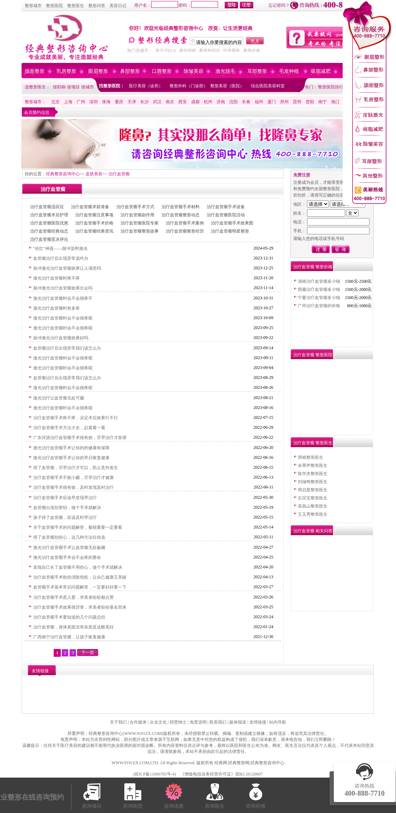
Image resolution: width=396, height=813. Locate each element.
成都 (195, 101)
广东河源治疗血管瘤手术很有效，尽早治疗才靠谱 (79, 437)
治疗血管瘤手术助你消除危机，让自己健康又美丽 (79, 577)
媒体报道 (237, 722)
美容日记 (118, 5)
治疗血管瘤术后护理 (49, 214)
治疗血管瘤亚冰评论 (49, 239)
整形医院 (54, 5)
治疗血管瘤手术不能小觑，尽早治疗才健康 (73, 477)
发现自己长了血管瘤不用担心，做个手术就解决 (77, 567)
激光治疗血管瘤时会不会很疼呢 (63, 318)
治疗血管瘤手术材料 (180, 206)
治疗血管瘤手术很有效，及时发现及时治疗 (73, 487)
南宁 (322, 101)
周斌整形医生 (310, 457)
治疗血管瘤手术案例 (185, 223)
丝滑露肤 (231, 50)
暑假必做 (251, 50)
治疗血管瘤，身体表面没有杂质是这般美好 (73, 627)
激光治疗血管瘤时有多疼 (56, 308)
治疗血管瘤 (119, 173)
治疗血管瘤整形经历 (185, 231)
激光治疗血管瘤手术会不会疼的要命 (67, 557)
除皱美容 (193, 71)
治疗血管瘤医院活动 (226, 214)
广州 (81, 101)
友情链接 (257, 722)
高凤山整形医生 (312, 506)
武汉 (157, 101)
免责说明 (198, 722)
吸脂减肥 (321, 71)
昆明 (297, 101)
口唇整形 (162, 71)
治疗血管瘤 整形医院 (312, 354)
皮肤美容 (93, 173)
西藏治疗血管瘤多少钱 (319, 289)
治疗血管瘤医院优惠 (49, 223)
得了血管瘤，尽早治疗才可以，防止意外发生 (75, 467)
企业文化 (158, 722)
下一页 (87, 652)
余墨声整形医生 (312, 465)
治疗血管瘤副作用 (137, 214)
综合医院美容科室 (268, 85)
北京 (55, 101)
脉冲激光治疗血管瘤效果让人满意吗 (67, 268)
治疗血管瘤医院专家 (139, 223)
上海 (68, 101)
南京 (170, 101)
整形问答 (96, 5)
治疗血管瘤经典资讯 (94, 231)
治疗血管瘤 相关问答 (312, 530)
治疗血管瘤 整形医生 (312, 442)
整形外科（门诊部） (189, 85)
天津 (132, 101)
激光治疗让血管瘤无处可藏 (58, 398)
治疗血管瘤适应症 (47, 206)
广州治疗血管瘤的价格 (319, 305)
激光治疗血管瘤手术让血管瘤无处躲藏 (69, 547)
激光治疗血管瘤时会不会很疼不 (63, 298)
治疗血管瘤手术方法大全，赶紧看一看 (69, 427)
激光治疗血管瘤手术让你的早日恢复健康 (71, 457)
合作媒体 (138, 722)
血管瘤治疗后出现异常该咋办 (60, 258)
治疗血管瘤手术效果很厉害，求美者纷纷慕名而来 (79, 607)
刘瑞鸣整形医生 (312, 481)
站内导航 (277, 722)
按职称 (59, 86)
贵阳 (310, 101)
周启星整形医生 (312, 489)
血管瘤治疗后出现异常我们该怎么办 (67, 348)
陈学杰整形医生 (312, 473)
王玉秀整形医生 (312, 514)
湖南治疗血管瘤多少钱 (319, 281)
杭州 (208, 101)
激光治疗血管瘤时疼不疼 (56, 278)
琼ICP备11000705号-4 (154, 774)
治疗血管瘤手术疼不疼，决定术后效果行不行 (75, 417)
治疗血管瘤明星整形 (230, 231)
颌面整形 (35, 71)
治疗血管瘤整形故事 (139, 231)
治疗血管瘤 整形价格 (312, 266)
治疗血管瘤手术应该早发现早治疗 (65, 497)
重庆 (119, 101)
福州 (259, 101)
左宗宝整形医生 (312, 498)
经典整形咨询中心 (63, 173)
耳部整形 (257, 71)
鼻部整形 (130, 71)
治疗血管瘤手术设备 (226, 206)
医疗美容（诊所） (146, 85)
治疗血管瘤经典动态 (49, 231)
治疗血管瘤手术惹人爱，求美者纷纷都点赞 (73, 597)
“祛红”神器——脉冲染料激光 (60, 248)
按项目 (73, 86)
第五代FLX (165, 50)
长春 (246, 101)
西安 (182, 101)
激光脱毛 (225, 71)
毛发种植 (289, 71)
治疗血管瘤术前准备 (90, 206)
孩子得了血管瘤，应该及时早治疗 (65, 517)
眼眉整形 (98, 71)
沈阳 (233, 101)
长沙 (144, 101)
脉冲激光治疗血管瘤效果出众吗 (63, 288)
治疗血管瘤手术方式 (135, 206)
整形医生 (75, 5)
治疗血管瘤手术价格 (94, 223)
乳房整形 (66, 71)
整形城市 (33, 5)
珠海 (106, 101)
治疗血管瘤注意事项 (94, 214)
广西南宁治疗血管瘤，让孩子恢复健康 (69, 636)
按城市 (87, 86)
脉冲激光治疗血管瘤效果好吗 (60, 337)
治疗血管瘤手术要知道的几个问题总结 (69, 617)
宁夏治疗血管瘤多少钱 (319, 297)
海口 (335, 101)
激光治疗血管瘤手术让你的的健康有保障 (71, 447)
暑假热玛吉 (209, 50)
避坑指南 (187, 50)
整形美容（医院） (227, 85)
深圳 (93, 101)
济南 (221, 101)
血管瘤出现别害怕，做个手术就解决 (67, 507)
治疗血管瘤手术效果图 (232, 223)
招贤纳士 (178, 722)
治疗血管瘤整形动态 (180, 214)
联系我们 (217, 722)
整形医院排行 (330, 86)
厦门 (271, 101)
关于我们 (118, 722)
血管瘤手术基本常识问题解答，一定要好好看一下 (79, 587)
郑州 (284, 101)
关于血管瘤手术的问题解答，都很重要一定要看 (77, 527)
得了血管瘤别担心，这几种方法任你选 (69, 537)
